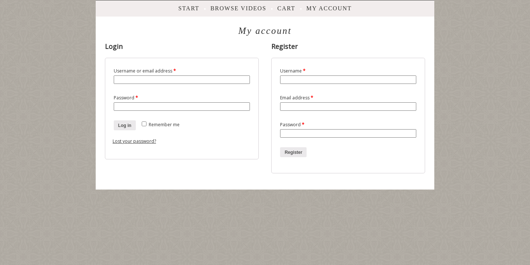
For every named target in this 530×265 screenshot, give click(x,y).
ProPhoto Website (279, 196)
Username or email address (145, 71)
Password (126, 98)
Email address (296, 98)
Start (188, 8)
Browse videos (238, 8)
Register (293, 152)
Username (292, 71)
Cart (287, 8)
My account (328, 8)
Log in (124, 125)
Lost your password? (134, 141)
